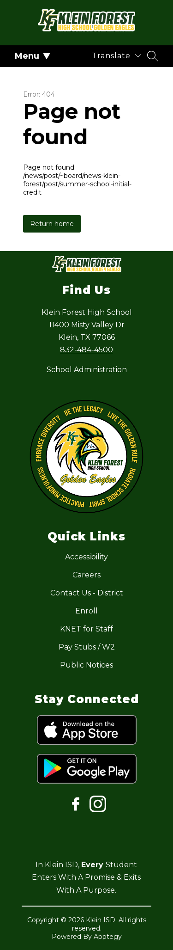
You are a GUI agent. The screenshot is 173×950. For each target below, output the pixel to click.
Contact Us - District (86, 592)
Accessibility (86, 556)
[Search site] (152, 55)
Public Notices (86, 665)
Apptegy (108, 936)
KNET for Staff (86, 629)
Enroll (86, 611)
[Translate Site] (116, 55)
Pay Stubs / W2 (87, 647)
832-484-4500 (86, 349)
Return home (52, 224)
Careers (86, 574)
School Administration (87, 369)
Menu (32, 56)
